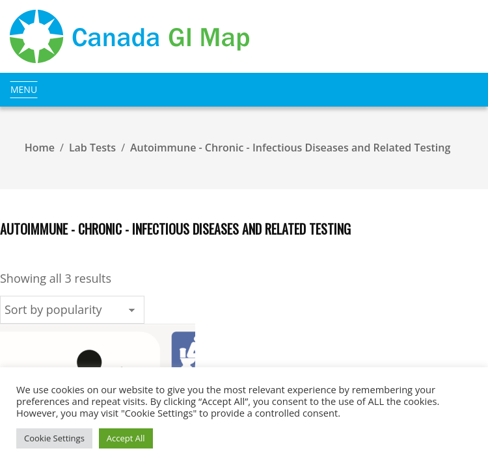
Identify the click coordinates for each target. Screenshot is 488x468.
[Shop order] (72, 310)
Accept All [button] (126, 438)
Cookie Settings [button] (54, 438)
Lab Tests (92, 147)
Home (40, 147)
